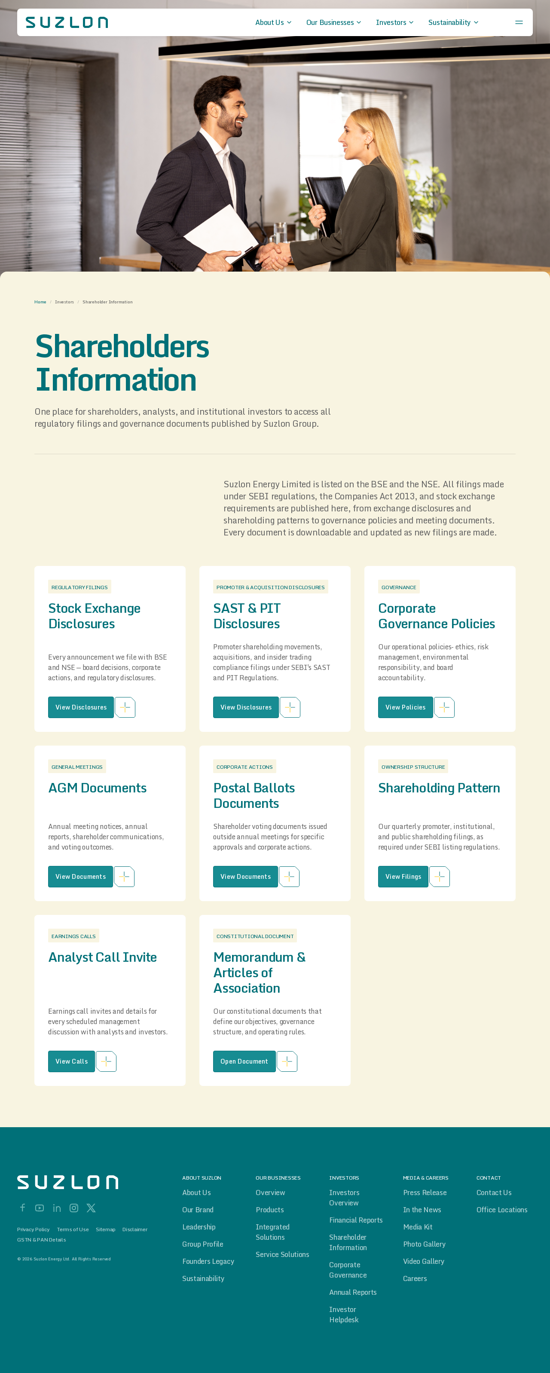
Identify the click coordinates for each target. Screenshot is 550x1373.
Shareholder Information (348, 1242)
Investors (64, 301)
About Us (196, 1192)
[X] (91, 1208)
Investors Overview (344, 1197)
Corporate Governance (348, 1270)
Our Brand (198, 1209)
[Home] (86, 1182)
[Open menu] (519, 22)
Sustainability (203, 1278)
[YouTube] (39, 1208)
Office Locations (502, 1209)
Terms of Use (73, 1229)
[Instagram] (74, 1208)
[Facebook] (22, 1208)
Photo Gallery (424, 1244)
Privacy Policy (33, 1229)
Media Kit (418, 1226)
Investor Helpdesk (343, 1314)
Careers (415, 1278)
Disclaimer (134, 1229)
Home (40, 301)
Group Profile (202, 1244)
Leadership (199, 1226)
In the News (422, 1209)
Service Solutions (282, 1254)
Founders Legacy (208, 1261)
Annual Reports (353, 1292)
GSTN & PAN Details (41, 1239)
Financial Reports (356, 1220)
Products (270, 1209)
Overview (270, 1192)
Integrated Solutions (273, 1232)
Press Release (425, 1192)
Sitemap (106, 1229)
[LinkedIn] (57, 1208)
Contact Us (494, 1192)
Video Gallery (424, 1261)
